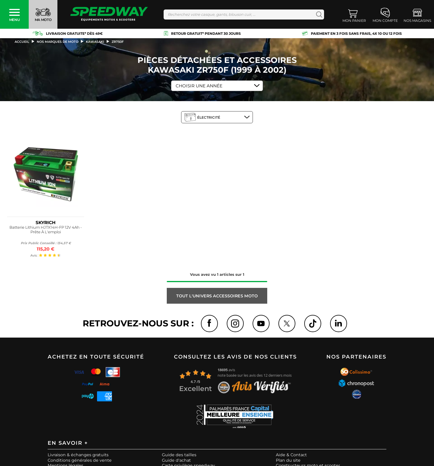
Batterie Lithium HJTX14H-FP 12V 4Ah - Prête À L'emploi (45, 229)
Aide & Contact (291, 455)
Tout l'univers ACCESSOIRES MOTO (217, 296)
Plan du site (288, 460)
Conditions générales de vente (80, 460)
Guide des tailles (179, 455)
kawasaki (95, 42)
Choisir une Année (199, 85)
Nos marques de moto (57, 42)
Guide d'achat (176, 460)
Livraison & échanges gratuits (78, 455)
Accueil (22, 42)
